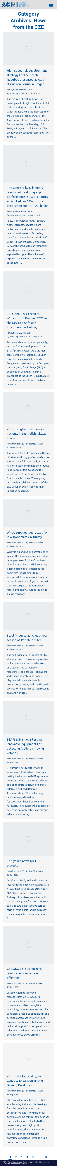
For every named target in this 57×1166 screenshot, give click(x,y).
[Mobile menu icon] (51, 6)
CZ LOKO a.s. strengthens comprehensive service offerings (24, 973)
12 (46, 1157)
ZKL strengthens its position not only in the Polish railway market (26, 433)
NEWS (9, 90)
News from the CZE (21, 90)
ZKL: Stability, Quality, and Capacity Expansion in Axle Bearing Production (25, 1080)
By (16, 93)
